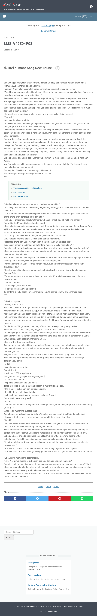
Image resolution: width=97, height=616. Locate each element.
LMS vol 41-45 (19, 191)
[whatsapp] (82, 497)
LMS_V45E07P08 (20, 195)
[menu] (7, 14)
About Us (79, 607)
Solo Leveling (34, 575)
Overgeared (33, 562)
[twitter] (37, 497)
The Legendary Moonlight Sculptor (27, 187)
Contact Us (68, 607)
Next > (56, 485)
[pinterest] (59, 497)
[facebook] (90, 5)
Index (48, 485)
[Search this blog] (19, 531)
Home (16, 607)
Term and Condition (29, 607)
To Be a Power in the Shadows (42, 584)
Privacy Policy (45, 607)
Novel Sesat (52, 612)
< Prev (40, 485)
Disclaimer (57, 607)
